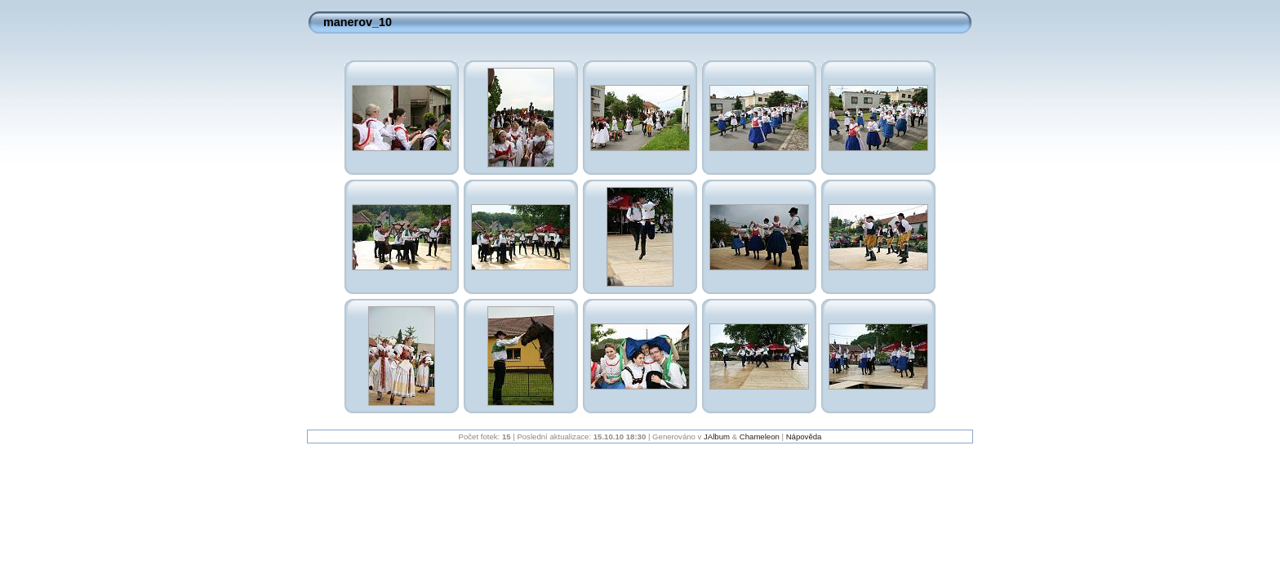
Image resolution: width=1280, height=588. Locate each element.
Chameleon (760, 436)
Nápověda (804, 436)
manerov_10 (357, 22)
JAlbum (717, 436)
